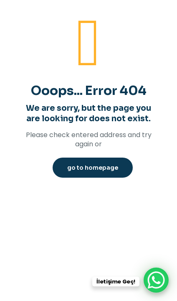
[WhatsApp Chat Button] (156, 280)
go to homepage (92, 167)
